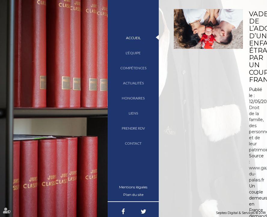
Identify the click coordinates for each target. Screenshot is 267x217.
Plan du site (133, 194)
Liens (133, 113)
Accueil (133, 38)
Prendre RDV (133, 128)
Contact (133, 143)
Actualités (133, 83)
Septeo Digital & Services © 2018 (240, 213)
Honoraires (133, 98)
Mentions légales (133, 187)
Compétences (133, 68)
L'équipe (133, 53)
